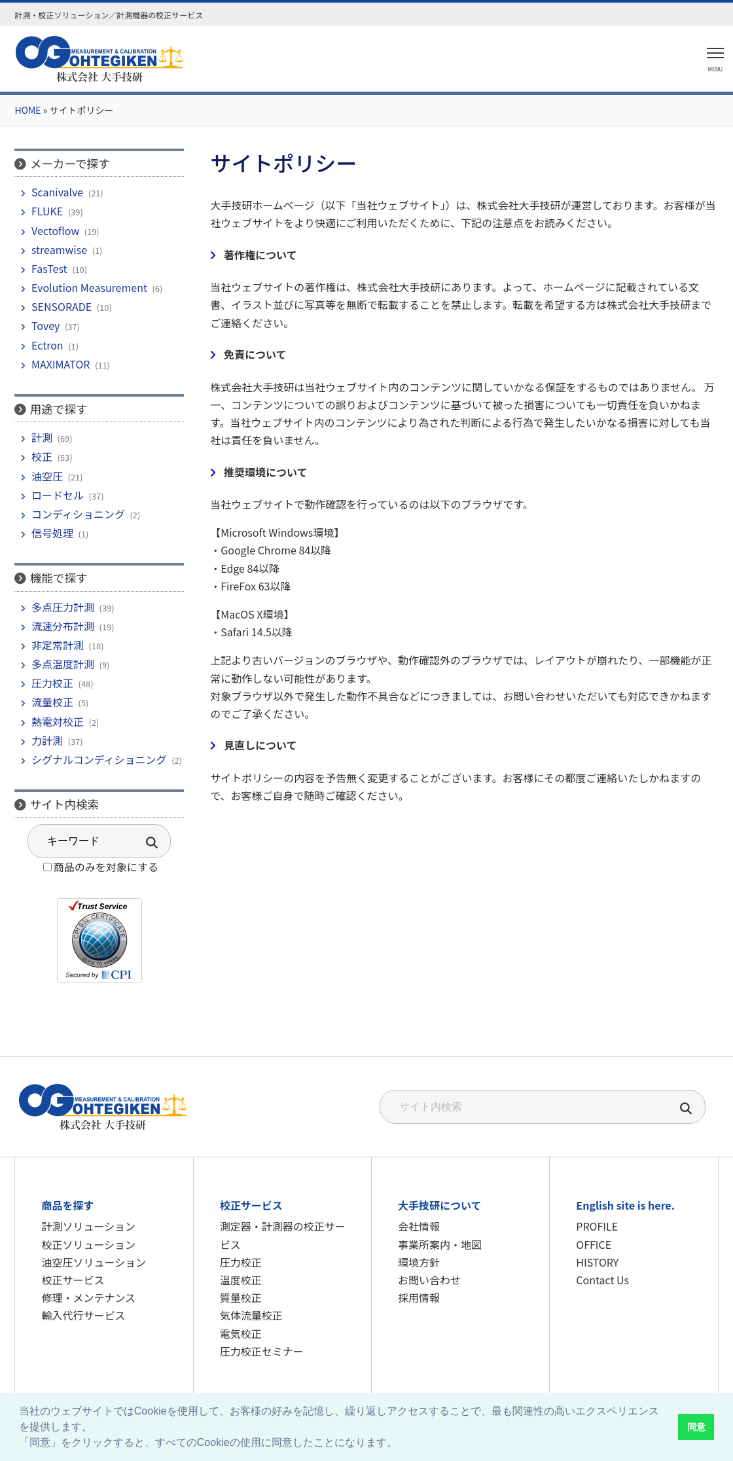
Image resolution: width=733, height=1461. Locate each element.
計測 (41, 437)
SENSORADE (61, 306)
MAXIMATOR (60, 364)
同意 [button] (696, 1427)
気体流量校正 (251, 1315)
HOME (27, 110)
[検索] (686, 1109)
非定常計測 (57, 645)
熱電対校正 (57, 721)
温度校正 (241, 1280)
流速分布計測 (62, 626)
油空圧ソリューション (93, 1262)
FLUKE (47, 211)
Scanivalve (57, 192)
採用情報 (419, 1297)
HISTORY (597, 1262)
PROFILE (597, 1226)
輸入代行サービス (83, 1315)
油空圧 (47, 476)
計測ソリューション (88, 1226)
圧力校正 (52, 683)
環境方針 (419, 1262)
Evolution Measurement (89, 287)
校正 (41, 456)
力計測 (47, 740)
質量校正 (241, 1297)
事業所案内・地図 (440, 1244)
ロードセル (57, 495)
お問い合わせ (429, 1280)
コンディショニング (78, 514)
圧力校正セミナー (262, 1351)
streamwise (59, 249)
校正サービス (72, 1280)
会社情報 (419, 1226)
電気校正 (241, 1333)
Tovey (45, 325)
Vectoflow (55, 230)
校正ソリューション (88, 1244)
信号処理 (52, 533)
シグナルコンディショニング (99, 759)
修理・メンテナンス (88, 1297)
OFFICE (593, 1244)
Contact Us (602, 1280)
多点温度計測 (62, 664)
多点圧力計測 (62, 607)
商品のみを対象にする (106, 867)
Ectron (47, 345)
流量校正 (52, 702)
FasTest (49, 268)
